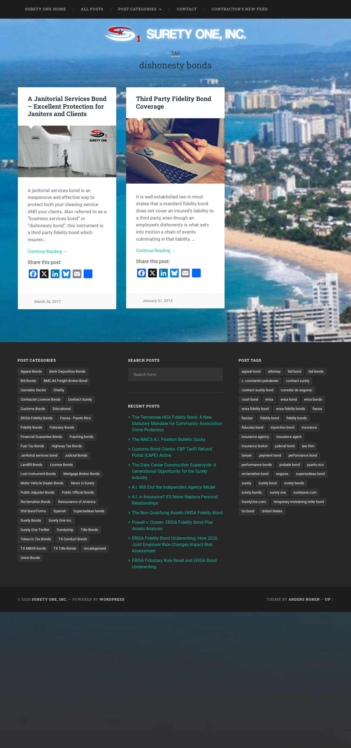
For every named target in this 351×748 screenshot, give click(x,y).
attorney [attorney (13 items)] (277, 371)
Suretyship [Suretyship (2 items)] (30, 543)
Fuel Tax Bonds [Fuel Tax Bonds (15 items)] (33, 448)
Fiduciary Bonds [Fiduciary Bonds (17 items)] (65, 428)
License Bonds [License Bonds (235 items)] (64, 467)
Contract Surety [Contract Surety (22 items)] (85, 400)
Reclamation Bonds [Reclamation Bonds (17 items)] (37, 505)
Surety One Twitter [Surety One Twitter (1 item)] (69, 533)
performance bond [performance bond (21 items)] (308, 467)
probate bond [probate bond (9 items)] (293, 476)
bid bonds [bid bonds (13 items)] (250, 381)
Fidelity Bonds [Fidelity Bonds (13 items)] (32, 428)
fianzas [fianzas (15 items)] (305, 419)
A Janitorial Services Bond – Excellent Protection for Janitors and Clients (67, 105)
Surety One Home (45, 9)
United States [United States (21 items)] (253, 533)
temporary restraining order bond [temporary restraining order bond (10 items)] (270, 524)
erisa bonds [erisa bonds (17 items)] (277, 409)
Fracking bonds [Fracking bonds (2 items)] (87, 438)
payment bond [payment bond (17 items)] (272, 467)
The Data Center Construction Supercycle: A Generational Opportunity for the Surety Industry (177, 469)
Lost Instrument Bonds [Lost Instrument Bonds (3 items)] (40, 476)
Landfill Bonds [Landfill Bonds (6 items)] (33, 467)
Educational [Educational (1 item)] (65, 409)
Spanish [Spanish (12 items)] (63, 514)
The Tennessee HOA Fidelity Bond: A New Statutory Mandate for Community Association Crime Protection (174, 423)
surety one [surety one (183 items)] (310, 505)
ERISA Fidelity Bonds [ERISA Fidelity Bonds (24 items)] (38, 419)
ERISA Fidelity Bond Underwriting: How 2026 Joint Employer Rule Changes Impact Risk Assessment (176, 547)
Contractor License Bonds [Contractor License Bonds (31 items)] (43, 400)
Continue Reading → (49, 251)
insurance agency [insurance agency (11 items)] (256, 448)
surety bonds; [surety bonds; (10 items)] (282, 505)
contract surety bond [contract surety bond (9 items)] (293, 391)
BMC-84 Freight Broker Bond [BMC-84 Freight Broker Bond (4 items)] (69, 381)
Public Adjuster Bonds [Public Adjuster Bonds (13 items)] (39, 495)
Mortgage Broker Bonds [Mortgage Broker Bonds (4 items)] (87, 476)
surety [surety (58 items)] (285, 495)
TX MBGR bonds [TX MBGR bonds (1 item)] (74, 552)
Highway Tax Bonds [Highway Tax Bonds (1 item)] (70, 448)
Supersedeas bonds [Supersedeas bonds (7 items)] (37, 524)
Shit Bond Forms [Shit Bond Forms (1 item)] (35, 514)
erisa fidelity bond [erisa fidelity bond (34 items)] (309, 409)
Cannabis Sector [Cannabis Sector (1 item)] (35, 391)
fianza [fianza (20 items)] (286, 419)
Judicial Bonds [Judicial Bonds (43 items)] (80, 457)
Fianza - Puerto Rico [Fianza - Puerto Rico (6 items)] (80, 419)
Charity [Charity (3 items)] (62, 391)
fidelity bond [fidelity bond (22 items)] (252, 428)
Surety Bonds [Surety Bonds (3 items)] (72, 524)
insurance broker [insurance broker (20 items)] (256, 457)
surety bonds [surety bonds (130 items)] (253, 505)
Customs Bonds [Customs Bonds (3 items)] (34, 409)
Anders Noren (304, 601)
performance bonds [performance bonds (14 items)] (258, 476)
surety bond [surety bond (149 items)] (308, 495)
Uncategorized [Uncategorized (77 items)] (64, 562)
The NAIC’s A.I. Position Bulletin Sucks (171, 438)
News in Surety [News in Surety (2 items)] (87, 486)
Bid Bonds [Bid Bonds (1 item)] (29, 381)
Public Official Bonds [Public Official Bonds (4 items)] (82, 495)
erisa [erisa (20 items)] (314, 400)
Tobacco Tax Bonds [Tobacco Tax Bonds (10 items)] (89, 543)
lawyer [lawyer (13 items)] (247, 467)
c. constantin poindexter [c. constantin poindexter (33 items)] (286, 381)
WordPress (112, 601)
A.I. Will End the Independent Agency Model (177, 485)
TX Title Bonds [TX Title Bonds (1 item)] (33, 562)
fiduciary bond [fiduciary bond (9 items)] (312, 428)
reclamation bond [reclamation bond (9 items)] (282, 486)
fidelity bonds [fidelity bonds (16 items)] (281, 428)
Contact (187, 9)
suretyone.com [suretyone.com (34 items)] (254, 514)
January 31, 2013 (157, 301)
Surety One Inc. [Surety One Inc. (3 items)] (33, 533)
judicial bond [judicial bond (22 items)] (288, 457)
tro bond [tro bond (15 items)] (312, 524)
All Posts (92, 9)
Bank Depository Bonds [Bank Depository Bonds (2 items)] (71, 371)
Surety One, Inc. (49, 601)
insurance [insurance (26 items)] (283, 438)
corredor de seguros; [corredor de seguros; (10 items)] (259, 400)
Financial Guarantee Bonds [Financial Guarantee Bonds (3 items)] (44, 438)
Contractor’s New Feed (240, 9)
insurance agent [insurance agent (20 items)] (292, 448)
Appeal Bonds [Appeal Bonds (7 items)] (32, 371)
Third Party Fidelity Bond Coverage (173, 102)
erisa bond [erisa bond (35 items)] (250, 409)
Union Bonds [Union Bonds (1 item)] (95, 562)
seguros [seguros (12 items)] (311, 486)
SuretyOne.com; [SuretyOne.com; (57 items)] (288, 514)
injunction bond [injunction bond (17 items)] (255, 438)
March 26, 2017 (47, 302)
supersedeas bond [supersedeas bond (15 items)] (257, 495)
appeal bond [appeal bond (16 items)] (252, 371)
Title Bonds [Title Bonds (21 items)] (55, 543)
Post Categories (137, 9)
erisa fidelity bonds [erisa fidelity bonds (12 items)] (257, 419)
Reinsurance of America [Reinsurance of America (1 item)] (81, 505)
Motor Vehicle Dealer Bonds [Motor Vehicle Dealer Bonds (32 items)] (44, 486)
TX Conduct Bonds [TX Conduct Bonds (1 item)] (36, 552)
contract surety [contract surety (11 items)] (255, 391)
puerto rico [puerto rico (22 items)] (251, 486)
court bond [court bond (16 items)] (293, 400)
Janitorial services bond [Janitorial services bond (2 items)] (41, 457)
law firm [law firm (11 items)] (313, 457)
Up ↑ (329, 601)
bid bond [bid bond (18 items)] (299, 371)
